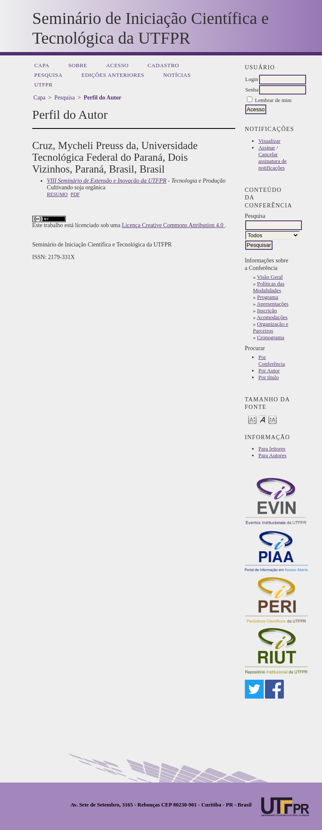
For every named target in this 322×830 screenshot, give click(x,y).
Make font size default (262, 419)
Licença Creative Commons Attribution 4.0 (173, 225)
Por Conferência (271, 360)
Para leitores (272, 448)
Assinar (266, 147)
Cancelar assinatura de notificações (272, 161)
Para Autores (272, 455)
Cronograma (270, 337)
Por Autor (269, 370)
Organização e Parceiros (270, 327)
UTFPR (43, 84)
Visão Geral (270, 277)
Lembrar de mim (273, 100)
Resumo (57, 194)
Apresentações (272, 304)
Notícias (177, 75)
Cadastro (163, 65)
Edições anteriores (112, 75)
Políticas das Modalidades (268, 286)
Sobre (77, 65)
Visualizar (269, 141)
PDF (75, 194)
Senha (252, 89)
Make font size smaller (252, 419)
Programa (267, 297)
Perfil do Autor (102, 97)
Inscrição (267, 310)
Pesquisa (48, 75)
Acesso (117, 65)
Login (251, 79)
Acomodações (272, 317)
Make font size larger (272, 419)
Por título (268, 377)
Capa (41, 65)
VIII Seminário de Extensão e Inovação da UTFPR (106, 181)
